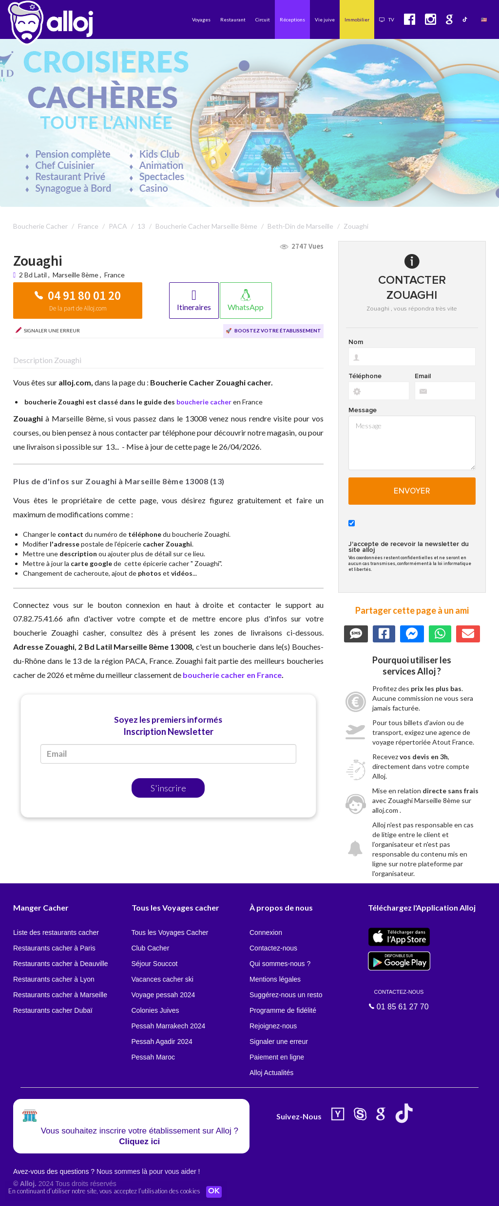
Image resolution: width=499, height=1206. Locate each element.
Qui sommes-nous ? (280, 964)
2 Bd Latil (33, 275)
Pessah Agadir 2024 (162, 1041)
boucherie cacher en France (232, 674)
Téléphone (365, 376)
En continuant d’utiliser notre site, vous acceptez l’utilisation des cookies (104, 1191)
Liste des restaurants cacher (56, 932)
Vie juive (325, 19)
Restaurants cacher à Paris (54, 948)
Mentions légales (275, 979)
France (114, 275)
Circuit (262, 19)
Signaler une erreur (279, 1041)
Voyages (201, 19)
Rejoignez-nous (273, 1026)
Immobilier (357, 19)
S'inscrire (168, 788)
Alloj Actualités (271, 1073)
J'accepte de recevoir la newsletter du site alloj (408, 547)
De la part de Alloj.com (78, 308)
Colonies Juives (155, 1010)
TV (386, 19)
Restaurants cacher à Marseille (60, 995)
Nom (355, 342)
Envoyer (412, 491)
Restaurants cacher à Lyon (54, 979)
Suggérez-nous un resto (286, 995)
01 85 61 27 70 (399, 999)
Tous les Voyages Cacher (170, 932)
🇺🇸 (484, 19)
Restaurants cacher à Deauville (60, 964)
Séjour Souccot (155, 964)
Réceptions (292, 19)
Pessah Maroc (153, 1057)
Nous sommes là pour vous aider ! (148, 1171)
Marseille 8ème (75, 275)
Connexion (266, 932)
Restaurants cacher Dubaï (53, 1010)
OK (214, 1192)
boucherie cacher (203, 402)
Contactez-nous (273, 948)
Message (362, 410)
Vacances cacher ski (162, 979)
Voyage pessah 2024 (163, 995)
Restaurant (233, 19)
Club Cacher (151, 948)
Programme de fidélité (283, 1010)
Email (423, 376)
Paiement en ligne (277, 1057)
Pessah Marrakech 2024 (169, 1026)
